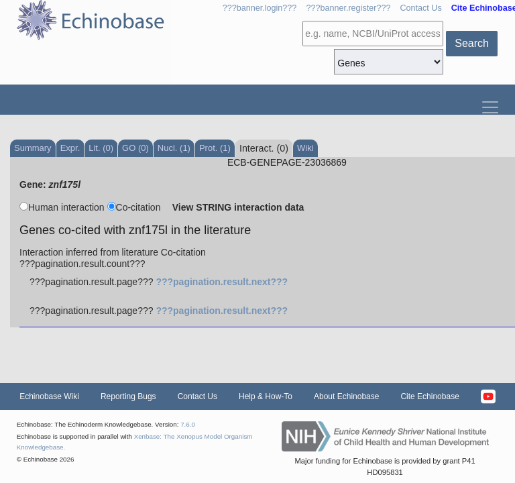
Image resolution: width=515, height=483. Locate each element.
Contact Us (420, 8)
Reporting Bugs (128, 396)
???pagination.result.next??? (222, 281)
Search (472, 43)
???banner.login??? (260, 8)
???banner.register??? (348, 8)
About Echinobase (346, 396)
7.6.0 (187, 424)
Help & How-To (265, 396)
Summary (33, 148)
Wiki (305, 148)
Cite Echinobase (429, 396)
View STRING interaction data (238, 207)
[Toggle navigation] (490, 105)
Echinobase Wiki (49, 396)
